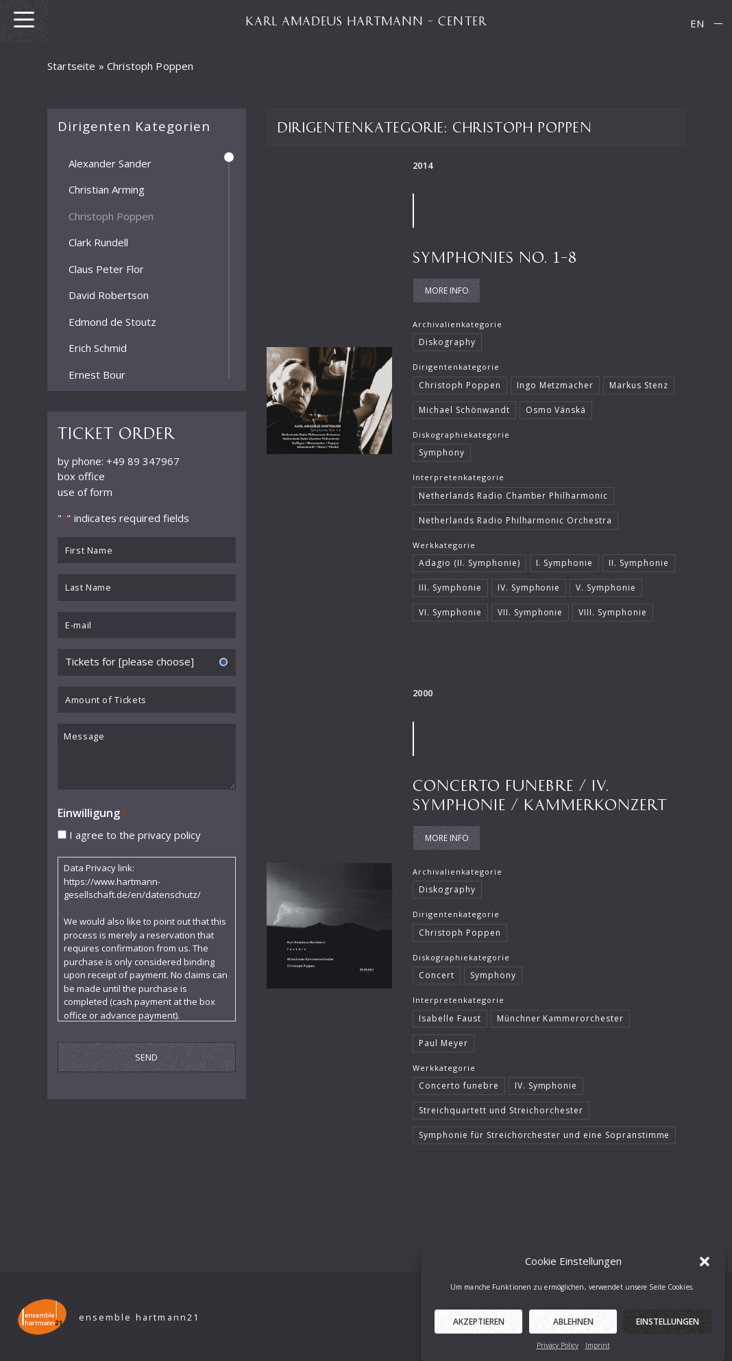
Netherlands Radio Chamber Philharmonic (513, 495)
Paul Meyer (443, 1043)
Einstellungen (667, 1335)
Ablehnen (573, 1335)
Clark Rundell (98, 242)
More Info (447, 290)
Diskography (447, 342)
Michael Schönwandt (464, 410)
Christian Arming (107, 189)
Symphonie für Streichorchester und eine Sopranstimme (544, 1135)
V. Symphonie (606, 587)
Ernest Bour (97, 374)
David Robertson (109, 295)
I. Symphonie (565, 563)
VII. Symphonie (530, 612)
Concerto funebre (458, 1085)
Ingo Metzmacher (555, 385)
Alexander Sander (110, 162)
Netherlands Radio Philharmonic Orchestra (515, 520)
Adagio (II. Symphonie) (469, 563)
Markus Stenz (638, 385)
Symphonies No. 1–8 (495, 256)
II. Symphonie (639, 563)
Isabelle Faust (450, 1018)
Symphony (442, 452)
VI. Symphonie (450, 612)
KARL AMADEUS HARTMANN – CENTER (366, 20)
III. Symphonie (450, 587)
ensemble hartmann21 (139, 1317)
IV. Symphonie (529, 587)
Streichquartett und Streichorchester (501, 1110)
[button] (704, 1274)
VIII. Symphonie (612, 612)
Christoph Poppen (111, 215)
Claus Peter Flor (106, 268)
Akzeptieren (478, 1335)
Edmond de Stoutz (112, 321)
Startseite (71, 66)
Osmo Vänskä (556, 410)
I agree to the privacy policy (135, 834)
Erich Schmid (98, 348)
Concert (436, 975)
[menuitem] (697, 23)
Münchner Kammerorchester (560, 1018)
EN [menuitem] (697, 23)
